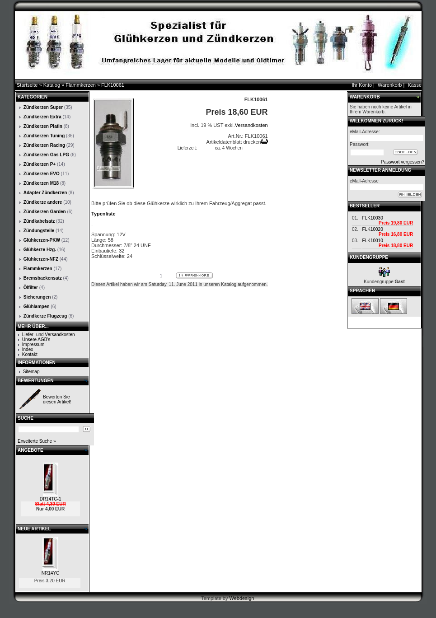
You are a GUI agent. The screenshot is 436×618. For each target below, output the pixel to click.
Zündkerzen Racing (44, 145)
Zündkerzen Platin (42, 126)
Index (27, 349)
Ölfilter (30, 287)
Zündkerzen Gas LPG (46, 154)
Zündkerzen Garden (44, 211)
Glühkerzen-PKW (41, 240)
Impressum (33, 344)
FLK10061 (112, 85)
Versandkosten (251, 125)
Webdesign (242, 598)
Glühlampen (36, 306)
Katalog (51, 85)
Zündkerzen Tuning (44, 135)
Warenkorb (390, 85)
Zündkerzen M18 (41, 183)
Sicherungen (37, 297)
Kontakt (30, 354)
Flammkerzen (81, 85)
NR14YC (50, 573)
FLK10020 (372, 229)
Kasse (415, 85)
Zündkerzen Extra (42, 116)
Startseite (27, 85)
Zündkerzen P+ (39, 164)
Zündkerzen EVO (41, 173)
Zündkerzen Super (43, 107)
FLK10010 (372, 240)
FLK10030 (372, 217)
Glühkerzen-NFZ (40, 259)
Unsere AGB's (36, 339)
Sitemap (31, 371)
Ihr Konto (362, 85)
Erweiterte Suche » (37, 441)
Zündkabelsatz (39, 221)
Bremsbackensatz (42, 278)
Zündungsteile (38, 230)
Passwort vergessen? (402, 161)
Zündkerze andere (42, 202)
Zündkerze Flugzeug (45, 316)
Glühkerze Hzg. (39, 249)
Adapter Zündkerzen (45, 192)
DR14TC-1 (50, 498)
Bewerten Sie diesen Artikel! (57, 399)
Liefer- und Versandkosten (48, 334)
